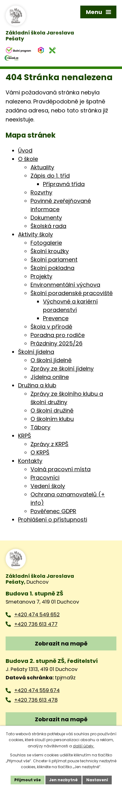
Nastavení (97, 779)
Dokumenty (46, 217)
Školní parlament (53, 259)
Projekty (41, 276)
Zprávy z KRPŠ (49, 444)
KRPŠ (24, 436)
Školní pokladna (52, 268)
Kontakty (30, 461)
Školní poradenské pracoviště (71, 293)
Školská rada (48, 226)
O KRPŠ (39, 452)
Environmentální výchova (65, 285)
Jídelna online (49, 377)
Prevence (55, 318)
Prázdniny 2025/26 (56, 343)
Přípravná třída (64, 184)
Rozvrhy (41, 192)
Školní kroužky (49, 251)
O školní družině (51, 410)
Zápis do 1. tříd (50, 176)
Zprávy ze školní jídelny (62, 368)
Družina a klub (37, 385)
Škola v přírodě (51, 327)
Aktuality (42, 167)
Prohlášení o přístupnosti (52, 519)
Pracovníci (44, 477)
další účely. (83, 746)
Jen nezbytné (63, 779)
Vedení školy (47, 486)
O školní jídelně (51, 360)
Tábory (40, 427)
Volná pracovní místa (60, 469)
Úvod (25, 150)
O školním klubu (52, 419)
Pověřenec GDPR (53, 511)
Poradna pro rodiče (57, 335)
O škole (28, 159)
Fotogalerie (46, 243)
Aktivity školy (35, 234)
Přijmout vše (27, 779)
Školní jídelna (36, 352)
